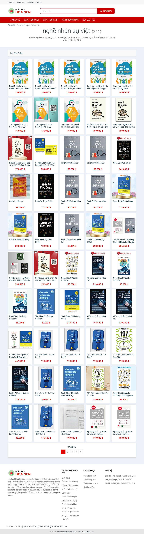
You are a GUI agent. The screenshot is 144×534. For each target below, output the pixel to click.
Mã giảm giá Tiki (68, 508)
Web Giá (55, 526)
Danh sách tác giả (69, 497)
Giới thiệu (30, 2)
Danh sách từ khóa (69, 504)
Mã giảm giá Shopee (70, 515)
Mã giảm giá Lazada (70, 512)
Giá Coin (63, 526)
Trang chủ (11, 2)
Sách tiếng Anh (90, 480)
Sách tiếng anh (50, 20)
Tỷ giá (23, 526)
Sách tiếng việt (31, 20)
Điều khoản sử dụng (70, 485)
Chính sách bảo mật (70, 482)
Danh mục (21, 2)
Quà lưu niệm (89, 20)
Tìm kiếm (106, 11)
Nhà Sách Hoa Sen (86, 532)
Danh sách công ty (69, 500)
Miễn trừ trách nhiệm (70, 489)
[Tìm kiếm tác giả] (68, 11)
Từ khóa (20, 25)
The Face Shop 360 (35, 526)
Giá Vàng (47, 526)
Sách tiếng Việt (90, 476)
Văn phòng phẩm (70, 20)
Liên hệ (38, 2)
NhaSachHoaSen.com (67, 532)
